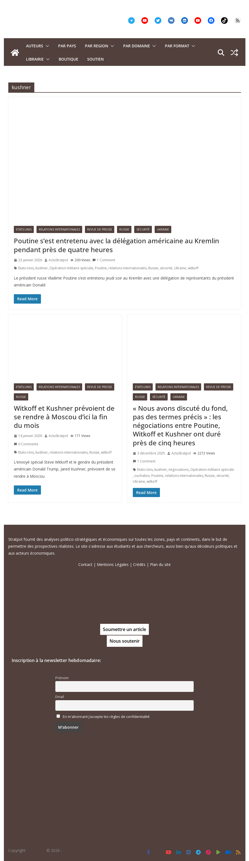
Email (59, 696)
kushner (41, 268)
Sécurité (143, 229)
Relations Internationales (59, 229)
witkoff (193, 268)
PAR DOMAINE (136, 45)
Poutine (101, 268)
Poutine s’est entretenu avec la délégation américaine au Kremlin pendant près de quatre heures (116, 245)
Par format (177, 45)
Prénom (62, 678)
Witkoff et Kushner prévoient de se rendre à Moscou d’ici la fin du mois (64, 417)
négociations (178, 469)
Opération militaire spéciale (71, 268)
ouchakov (142, 475)
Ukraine (163, 229)
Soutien (95, 59)
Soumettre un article (124, 629)
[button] (46, 46)
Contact (85, 564)
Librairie (35, 59)
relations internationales (127, 268)
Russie (124, 229)
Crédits (139, 564)
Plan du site (160, 564)
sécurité (166, 268)
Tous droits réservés (81, 850)
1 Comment (103, 260)
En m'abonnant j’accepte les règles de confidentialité (106, 716)
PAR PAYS (67, 45)
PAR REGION (96, 45)
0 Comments (26, 444)
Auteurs (34, 45)
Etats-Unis (24, 229)
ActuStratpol (58, 260)
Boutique (68, 59)
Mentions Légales (113, 564)
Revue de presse (99, 229)
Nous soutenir (125, 641)
